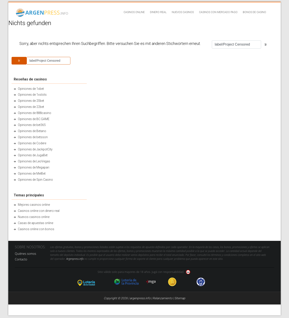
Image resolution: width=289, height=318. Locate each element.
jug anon (201, 281)
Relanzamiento (162, 298)
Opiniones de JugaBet (33, 155)
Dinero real (158, 12)
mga (151, 282)
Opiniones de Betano (32, 131)
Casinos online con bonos (36, 229)
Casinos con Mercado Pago (218, 12)
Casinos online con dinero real (39, 211)
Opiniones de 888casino (34, 113)
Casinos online (134, 12)
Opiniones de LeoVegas (34, 161)
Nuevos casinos (183, 12)
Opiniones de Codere (32, 143)
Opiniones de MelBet (32, 173)
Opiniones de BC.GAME (33, 119)
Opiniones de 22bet (31, 107)
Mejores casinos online (34, 204)
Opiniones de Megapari (33, 167)
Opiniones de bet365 (32, 125)
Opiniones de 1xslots (32, 94)
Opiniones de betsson (33, 137)
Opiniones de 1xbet (31, 88)
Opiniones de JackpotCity (35, 149)
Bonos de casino (254, 12)
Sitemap (179, 298)
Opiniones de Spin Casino (35, 179)
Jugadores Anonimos (172, 281)
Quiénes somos (25, 254)
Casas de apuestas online (35, 223)
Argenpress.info (75, 259)
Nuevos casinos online (33, 217)
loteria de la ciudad (91, 281)
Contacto (21, 259)
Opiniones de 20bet (31, 100)
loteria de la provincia (126, 281)
